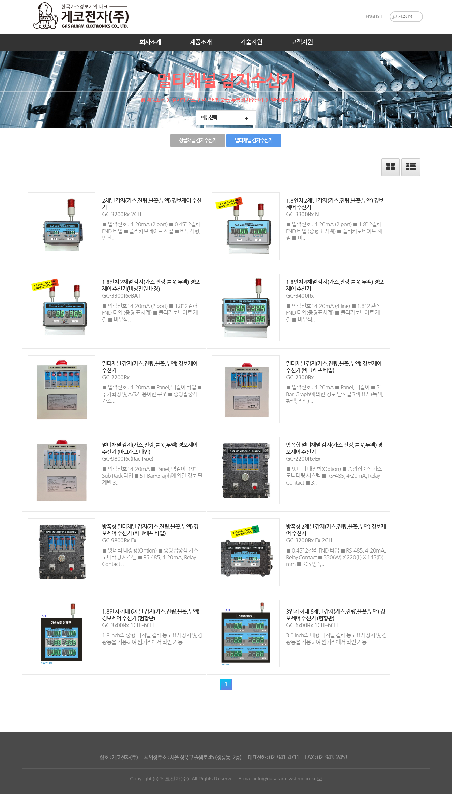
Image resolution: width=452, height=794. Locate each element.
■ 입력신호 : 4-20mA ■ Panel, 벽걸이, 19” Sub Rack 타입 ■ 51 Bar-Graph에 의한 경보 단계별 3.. (152, 476)
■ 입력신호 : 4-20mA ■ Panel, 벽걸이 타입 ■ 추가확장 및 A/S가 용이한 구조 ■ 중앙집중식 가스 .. (152, 394)
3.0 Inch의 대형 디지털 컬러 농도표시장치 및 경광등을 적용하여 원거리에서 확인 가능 (336, 638)
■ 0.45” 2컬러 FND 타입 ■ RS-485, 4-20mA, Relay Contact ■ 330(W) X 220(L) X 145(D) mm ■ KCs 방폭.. (336, 557)
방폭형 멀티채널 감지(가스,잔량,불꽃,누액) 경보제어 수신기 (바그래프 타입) (150, 529)
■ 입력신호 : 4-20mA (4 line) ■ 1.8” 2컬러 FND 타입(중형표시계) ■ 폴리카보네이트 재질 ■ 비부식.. (333, 313)
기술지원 (251, 42)
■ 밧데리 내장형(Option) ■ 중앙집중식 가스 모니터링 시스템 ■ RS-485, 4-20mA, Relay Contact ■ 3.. (334, 476)
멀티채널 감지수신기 (253, 140)
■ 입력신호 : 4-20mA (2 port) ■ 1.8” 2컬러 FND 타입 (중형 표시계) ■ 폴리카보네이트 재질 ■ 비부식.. (150, 313)
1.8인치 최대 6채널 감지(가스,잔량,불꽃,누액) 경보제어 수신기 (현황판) (150, 614)
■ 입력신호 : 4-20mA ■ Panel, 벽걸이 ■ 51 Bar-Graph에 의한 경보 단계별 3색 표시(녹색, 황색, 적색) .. (334, 394)
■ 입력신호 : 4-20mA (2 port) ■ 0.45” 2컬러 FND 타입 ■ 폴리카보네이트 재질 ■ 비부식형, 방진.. (151, 231)
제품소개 (201, 42)
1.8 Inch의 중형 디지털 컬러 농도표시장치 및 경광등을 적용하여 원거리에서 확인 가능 (152, 638)
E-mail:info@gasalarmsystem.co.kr (280, 778)
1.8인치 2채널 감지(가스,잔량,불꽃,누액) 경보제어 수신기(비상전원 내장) (150, 285)
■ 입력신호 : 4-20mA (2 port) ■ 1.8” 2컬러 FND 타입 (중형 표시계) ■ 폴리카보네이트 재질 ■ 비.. (334, 231)
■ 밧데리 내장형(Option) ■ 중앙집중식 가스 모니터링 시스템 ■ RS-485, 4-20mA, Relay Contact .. (150, 557)
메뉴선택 (209, 117)
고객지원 (302, 42)
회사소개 (150, 42)
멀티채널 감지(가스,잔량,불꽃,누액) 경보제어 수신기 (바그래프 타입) (333, 366)
